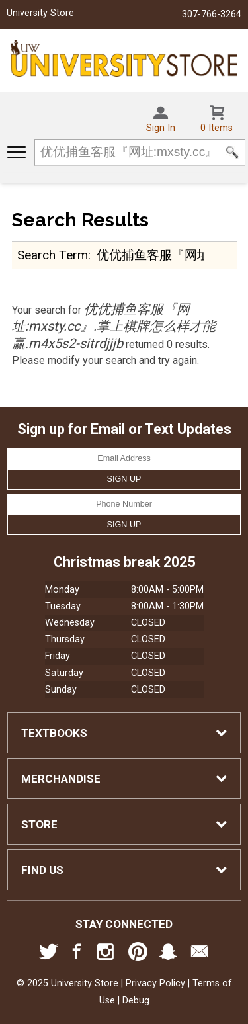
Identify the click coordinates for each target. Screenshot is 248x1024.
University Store (40, 13)
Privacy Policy (155, 983)
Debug (135, 1000)
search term (52, 255)
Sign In (160, 128)
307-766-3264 (211, 14)
